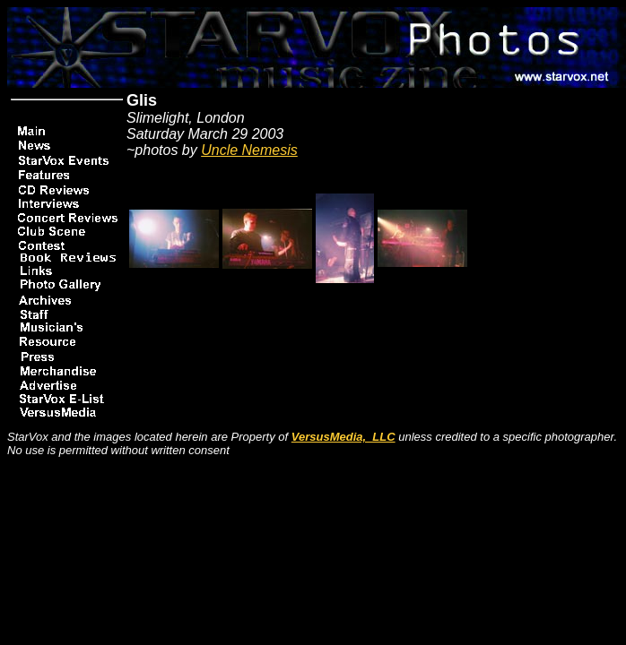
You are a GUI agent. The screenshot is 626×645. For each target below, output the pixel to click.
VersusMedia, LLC (343, 436)
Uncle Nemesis (249, 150)
